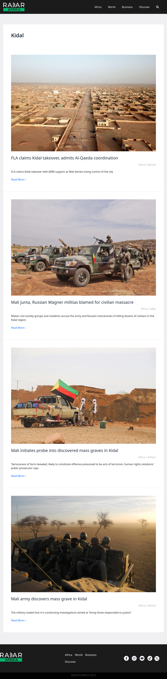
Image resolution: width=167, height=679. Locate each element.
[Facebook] (126, 657)
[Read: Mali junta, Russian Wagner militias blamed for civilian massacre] (83, 247)
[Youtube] (142, 657)
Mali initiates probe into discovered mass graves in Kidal (66, 450)
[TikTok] (149, 657)
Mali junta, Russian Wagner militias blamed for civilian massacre (74, 302)
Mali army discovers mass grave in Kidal (50, 598)
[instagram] (134, 657)
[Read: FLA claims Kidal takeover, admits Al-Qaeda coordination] (83, 103)
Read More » (18, 179)
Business (130, 7)
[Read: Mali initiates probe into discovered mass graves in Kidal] (83, 395)
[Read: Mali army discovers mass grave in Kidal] (83, 543)
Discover (146, 7)
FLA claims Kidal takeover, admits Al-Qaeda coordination (66, 158)
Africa (103, 7)
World (116, 7)
